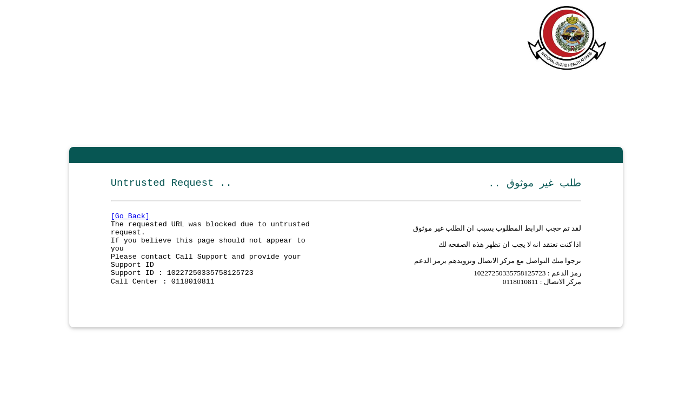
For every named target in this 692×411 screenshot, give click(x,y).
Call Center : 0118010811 (163, 296)
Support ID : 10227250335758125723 (182, 286)
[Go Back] (130, 218)
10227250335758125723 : (512, 286)
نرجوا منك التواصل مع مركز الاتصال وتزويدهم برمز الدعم (498, 271)
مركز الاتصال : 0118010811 (542, 296)
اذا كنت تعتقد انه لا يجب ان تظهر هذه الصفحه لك (509, 252)
